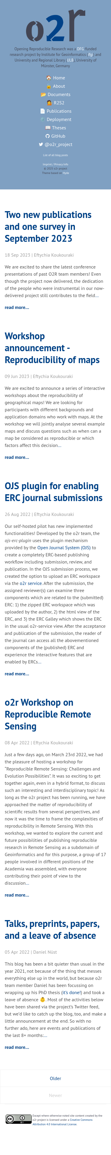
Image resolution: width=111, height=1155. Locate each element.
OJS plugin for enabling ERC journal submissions (54, 491)
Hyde (66, 173)
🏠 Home (55, 78)
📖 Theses (55, 128)
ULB (70, 60)
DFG (80, 48)
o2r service (31, 583)
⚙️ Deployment (55, 119)
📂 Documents (55, 94)
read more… (17, 307)
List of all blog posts (55, 155)
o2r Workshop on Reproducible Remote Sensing (48, 714)
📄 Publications (56, 111)
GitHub (55, 136)
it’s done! (71, 992)
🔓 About (55, 86)
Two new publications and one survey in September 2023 (48, 226)
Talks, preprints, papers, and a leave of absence (52, 929)
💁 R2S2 (56, 103)
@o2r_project (56, 144)
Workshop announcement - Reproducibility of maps (52, 347)
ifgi (90, 54)
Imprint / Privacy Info (55, 164)
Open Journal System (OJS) (64, 547)
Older (55, 1078)
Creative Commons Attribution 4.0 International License (63, 1122)
